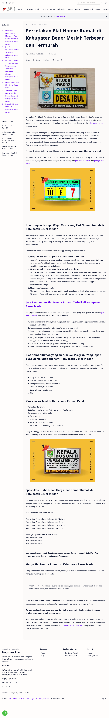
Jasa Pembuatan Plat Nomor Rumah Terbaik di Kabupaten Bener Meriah (12, 52)
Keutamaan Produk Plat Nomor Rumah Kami (12, 85)
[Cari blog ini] (88, 3)
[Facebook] (5, 693)
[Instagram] (13, 693)
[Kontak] (27, 693)
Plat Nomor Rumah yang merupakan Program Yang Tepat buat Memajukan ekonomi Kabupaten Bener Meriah (12, 70)
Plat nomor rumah (59, 16)
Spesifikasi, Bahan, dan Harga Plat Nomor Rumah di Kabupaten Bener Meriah (12, 95)
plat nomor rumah (96, 123)
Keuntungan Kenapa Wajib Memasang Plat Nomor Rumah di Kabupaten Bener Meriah (11, 37)
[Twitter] (21, 693)
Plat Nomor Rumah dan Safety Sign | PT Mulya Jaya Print (29, 699)
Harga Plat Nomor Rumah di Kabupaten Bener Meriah (11, 108)
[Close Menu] (106, 16)
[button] (3, 2)
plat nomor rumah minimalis (71, 625)
